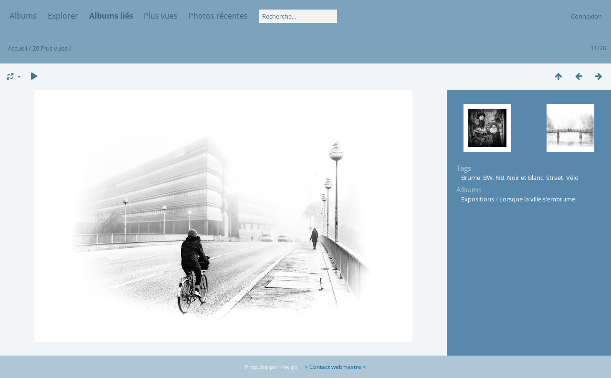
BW (488, 177)
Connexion (586, 16)
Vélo (572, 177)
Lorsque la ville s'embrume (537, 199)
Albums (23, 15)
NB (499, 177)
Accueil (17, 48)
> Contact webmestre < (332, 367)
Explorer (63, 15)
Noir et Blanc (525, 177)
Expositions (477, 199)
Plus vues (161, 15)
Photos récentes (218, 15)
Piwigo (288, 367)
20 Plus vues (49, 48)
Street (554, 177)
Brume (470, 177)
